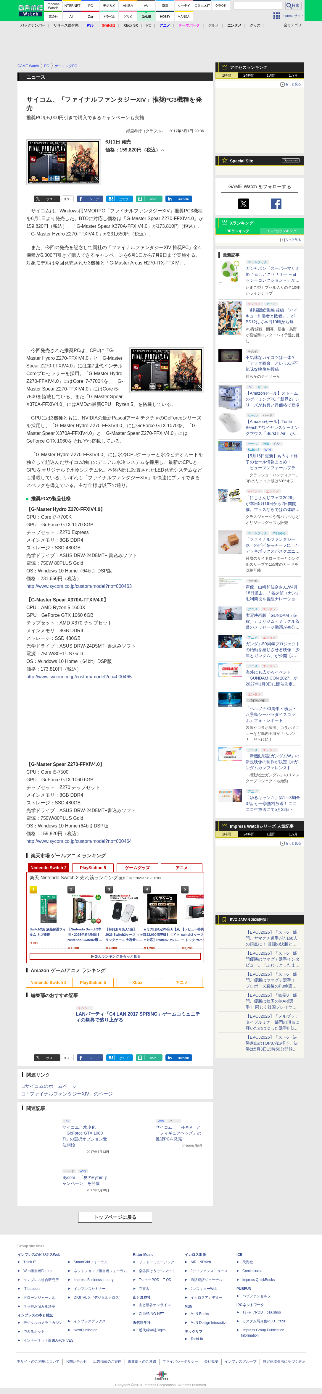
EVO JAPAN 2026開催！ (250, 920)
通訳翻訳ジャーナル (207, 1280)
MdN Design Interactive (209, 1323)
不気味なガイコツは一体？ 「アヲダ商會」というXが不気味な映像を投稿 (272, 363)
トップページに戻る (115, 1217)
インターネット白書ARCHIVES (48, 1340)
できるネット (34, 1332)
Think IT (29, 1262)
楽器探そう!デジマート (157, 1271)
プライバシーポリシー (180, 1361)
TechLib (197, 1339)
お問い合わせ (76, 1361)
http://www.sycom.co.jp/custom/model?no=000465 (79, 676)
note (153, 199)
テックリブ (193, 1332)
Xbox (137, 982)
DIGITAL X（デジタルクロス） (98, 1297)
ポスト (51, 199)
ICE (239, 1255)
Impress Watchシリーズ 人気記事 (262, 826)
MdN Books (200, 1314)
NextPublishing (85, 1330)
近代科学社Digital (152, 1330)
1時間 (226, 75)
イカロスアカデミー (207, 1297)
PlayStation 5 (93, 867)
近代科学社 (142, 1323)
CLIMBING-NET (151, 1314)
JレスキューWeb (204, 1289)
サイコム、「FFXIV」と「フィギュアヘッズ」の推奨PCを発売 (178, 1133)
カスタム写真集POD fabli (263, 1321)
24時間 (248, 75)
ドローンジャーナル (39, 1297)
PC (148, 25)
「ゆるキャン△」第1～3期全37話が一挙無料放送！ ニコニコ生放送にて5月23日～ (273, 803)
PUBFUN (243, 1289)
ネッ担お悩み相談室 (39, 1306)
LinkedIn (183, 199)
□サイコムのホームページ (49, 1086)
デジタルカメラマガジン (42, 1323)
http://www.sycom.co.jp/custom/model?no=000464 (79, 841)
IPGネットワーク (250, 1305)
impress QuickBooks (258, 1280)
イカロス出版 (195, 1255)
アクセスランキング (248, 67)
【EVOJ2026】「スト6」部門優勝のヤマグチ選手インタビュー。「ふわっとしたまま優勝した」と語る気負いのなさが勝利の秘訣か (273, 965)
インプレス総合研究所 (41, 1280)
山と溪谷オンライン (155, 1305)
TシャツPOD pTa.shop (261, 1312)
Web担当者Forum (37, 1271)
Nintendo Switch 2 (48, 867)
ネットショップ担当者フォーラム (100, 1271)
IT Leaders (31, 1289)
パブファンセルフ (256, 1296)
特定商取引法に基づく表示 (284, 1361)
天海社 (247, 1262)
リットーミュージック (156, 1262)
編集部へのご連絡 (142, 1361)
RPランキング (237, 231)
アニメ (182, 867)
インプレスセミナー (90, 1289)
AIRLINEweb (201, 1262)
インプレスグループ (241, 1361)
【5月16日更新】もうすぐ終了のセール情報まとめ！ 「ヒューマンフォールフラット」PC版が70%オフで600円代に (273, 468)
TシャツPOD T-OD (155, 1280)
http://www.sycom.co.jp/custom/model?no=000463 (79, 586)
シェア (94, 199)
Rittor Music (143, 1255)
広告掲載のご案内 (107, 1361)
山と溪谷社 (142, 1297)
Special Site (241, 161)
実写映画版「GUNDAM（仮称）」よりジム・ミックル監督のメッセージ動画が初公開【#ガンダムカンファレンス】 (273, 627)
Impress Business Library (94, 1280)
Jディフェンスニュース (209, 1271)
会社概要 (211, 1361)
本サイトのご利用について (38, 1361)
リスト (68, 199)
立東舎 (144, 1289)
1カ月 (293, 75)
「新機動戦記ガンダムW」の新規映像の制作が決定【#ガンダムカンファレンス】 (272, 762)
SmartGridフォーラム (91, 1262)
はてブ (123, 199)
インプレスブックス (90, 1321)
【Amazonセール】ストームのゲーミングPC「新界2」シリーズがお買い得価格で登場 (273, 399)
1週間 (271, 75)
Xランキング (241, 223)
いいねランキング (282, 231)
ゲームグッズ (137, 867)
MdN (188, 1306)
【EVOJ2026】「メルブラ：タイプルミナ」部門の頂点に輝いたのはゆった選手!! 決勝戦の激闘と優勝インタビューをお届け (273, 1028)
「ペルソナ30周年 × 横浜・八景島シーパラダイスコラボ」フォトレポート (271, 714)
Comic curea (252, 1271)
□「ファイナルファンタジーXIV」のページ (67, 1093)
